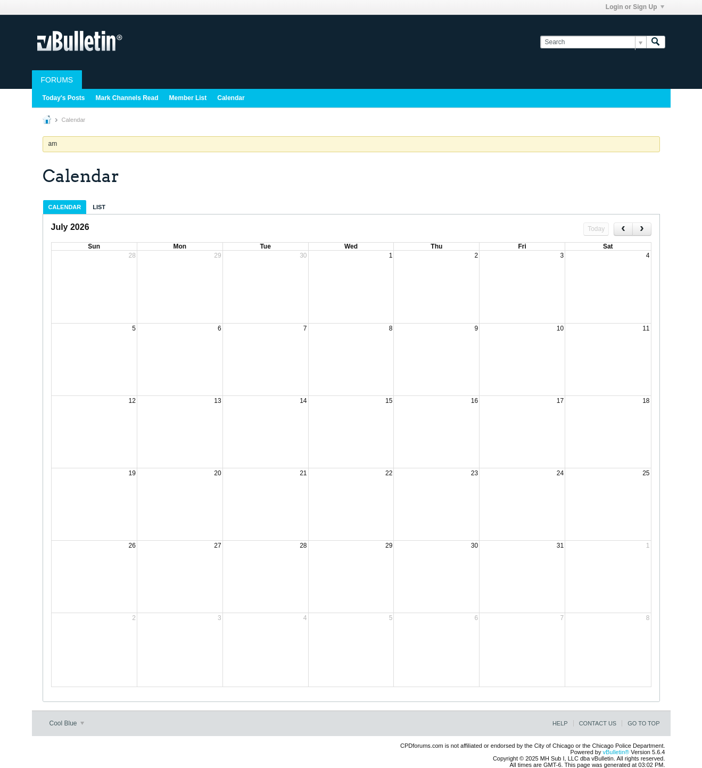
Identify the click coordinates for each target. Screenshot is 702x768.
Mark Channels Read (127, 98)
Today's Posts (64, 98)
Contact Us (598, 723)
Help (560, 723)
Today (596, 229)
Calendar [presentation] (64, 207)
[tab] (65, 207)
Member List (188, 98)
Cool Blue (66, 723)
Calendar (230, 98)
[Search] (593, 42)
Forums (57, 80)
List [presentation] (99, 207)
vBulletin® (616, 752)
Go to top (643, 723)
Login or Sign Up (635, 7)
